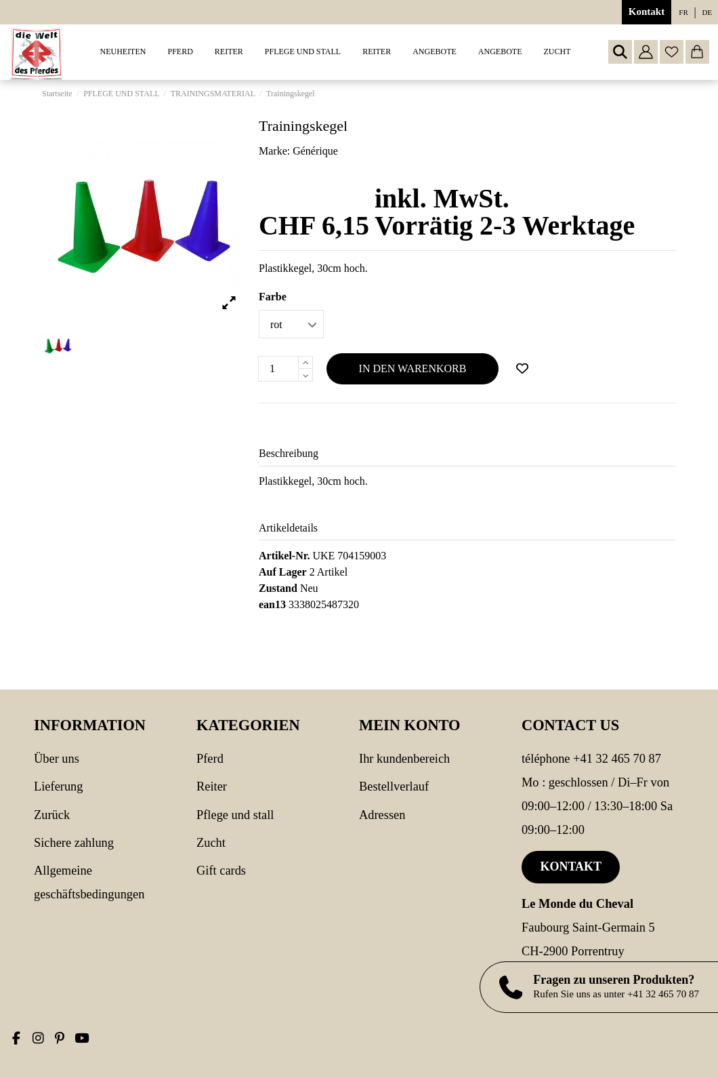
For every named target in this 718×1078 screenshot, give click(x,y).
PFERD (210, 758)
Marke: (274, 151)
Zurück (52, 815)
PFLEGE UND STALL (235, 815)
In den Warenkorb (413, 368)
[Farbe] (291, 324)
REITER (211, 786)
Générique (315, 151)
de (707, 12)
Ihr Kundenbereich (404, 758)
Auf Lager (283, 572)
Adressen (382, 815)
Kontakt (646, 11)
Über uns (56, 758)
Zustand (278, 588)
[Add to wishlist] (522, 369)
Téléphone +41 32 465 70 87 (591, 758)
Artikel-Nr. (284, 555)
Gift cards (221, 870)
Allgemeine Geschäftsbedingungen (89, 882)
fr (683, 12)
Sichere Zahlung (74, 843)
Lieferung (58, 786)
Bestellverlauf (394, 786)
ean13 (272, 604)
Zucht (211, 843)
